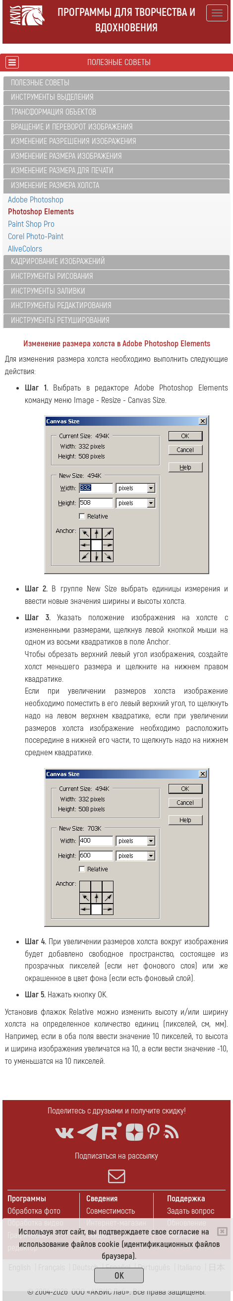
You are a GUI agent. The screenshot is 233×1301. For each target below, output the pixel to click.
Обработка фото (33, 1211)
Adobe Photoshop (35, 200)
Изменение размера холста (55, 186)
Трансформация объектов (53, 112)
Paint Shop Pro (31, 224)
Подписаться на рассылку (116, 1167)
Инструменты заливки (48, 291)
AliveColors (25, 249)
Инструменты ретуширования (60, 320)
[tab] (116, 83)
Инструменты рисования (52, 276)
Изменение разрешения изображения (73, 141)
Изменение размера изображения (66, 156)
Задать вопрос (190, 1211)
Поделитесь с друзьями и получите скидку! (117, 1111)
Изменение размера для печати (62, 171)
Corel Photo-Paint (35, 236)
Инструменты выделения (52, 97)
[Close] (222, 1231)
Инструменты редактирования (61, 306)
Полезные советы (40, 83)
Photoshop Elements (41, 211)
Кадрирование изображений (58, 261)
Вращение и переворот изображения (72, 127)
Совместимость (110, 1211)
